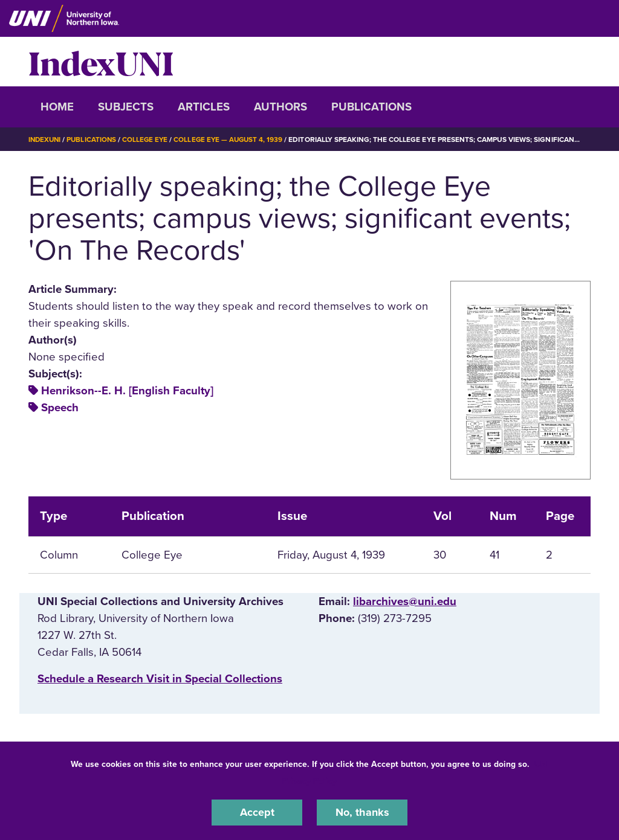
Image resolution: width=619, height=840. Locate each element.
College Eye (149, 139)
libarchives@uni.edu (404, 601)
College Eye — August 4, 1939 (234, 139)
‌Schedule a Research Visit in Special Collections (159, 678)
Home (57, 107)
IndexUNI (100, 61)
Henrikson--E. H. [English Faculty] (127, 390)
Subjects (126, 107)
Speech (60, 407)
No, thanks (362, 812)
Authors (280, 107)
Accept (256, 812)
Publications (371, 107)
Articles (204, 107)
